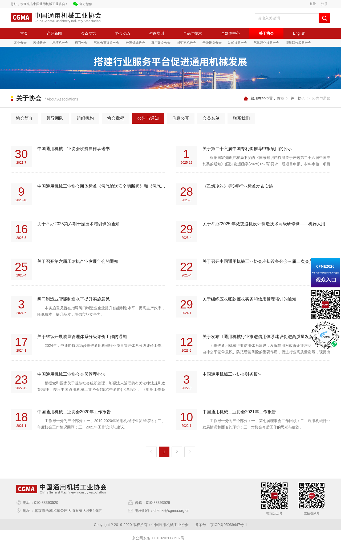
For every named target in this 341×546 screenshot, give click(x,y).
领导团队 (54, 118)
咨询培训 (156, 33)
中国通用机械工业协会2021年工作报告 (239, 412)
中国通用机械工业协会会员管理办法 (71, 374)
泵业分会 (20, 43)
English (299, 33)
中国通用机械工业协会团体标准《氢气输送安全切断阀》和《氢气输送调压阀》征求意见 (101, 186)
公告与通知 (148, 118)
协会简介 (24, 118)
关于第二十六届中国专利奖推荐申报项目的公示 (247, 148)
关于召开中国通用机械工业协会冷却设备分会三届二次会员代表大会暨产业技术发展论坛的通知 (266, 261)
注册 (324, 4)
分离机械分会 (135, 43)
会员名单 (211, 118)
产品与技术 (192, 33)
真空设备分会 (160, 43)
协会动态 (122, 33)
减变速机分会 (186, 43)
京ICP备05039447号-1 (228, 525)
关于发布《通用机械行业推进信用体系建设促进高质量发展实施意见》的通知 (266, 336)
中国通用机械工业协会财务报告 (232, 374)
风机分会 (39, 43)
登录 (313, 4)
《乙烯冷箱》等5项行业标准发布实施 (237, 186)
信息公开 (180, 118)
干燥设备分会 (212, 43)
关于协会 (266, 33)
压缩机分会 (60, 43)
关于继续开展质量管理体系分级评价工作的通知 (82, 336)
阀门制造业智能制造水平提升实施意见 (73, 299)
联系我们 (241, 118)
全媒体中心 (230, 33)
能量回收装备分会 (298, 43)
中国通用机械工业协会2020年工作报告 (74, 412)
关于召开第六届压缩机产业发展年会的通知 (77, 261)
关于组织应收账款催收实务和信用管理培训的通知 (249, 299)
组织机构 (85, 118)
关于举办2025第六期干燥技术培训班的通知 (78, 224)
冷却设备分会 (237, 43)
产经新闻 (54, 33)
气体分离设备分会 (106, 43)
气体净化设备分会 (266, 43)
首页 (24, 33)
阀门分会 (81, 43)
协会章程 (115, 118)
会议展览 (88, 33)
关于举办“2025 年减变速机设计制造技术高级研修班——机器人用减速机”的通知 (266, 224)
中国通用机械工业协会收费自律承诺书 (73, 148)
